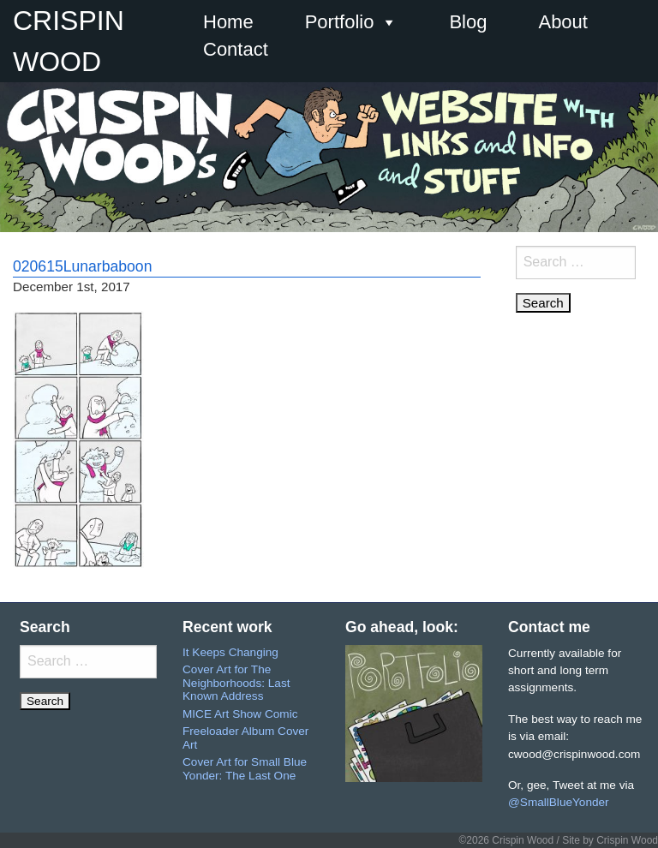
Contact (235, 49)
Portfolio (351, 22)
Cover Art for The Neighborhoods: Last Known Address (236, 682)
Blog (468, 22)
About (563, 22)
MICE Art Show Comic (239, 714)
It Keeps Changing (230, 652)
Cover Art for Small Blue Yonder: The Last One (244, 768)
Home (228, 22)
